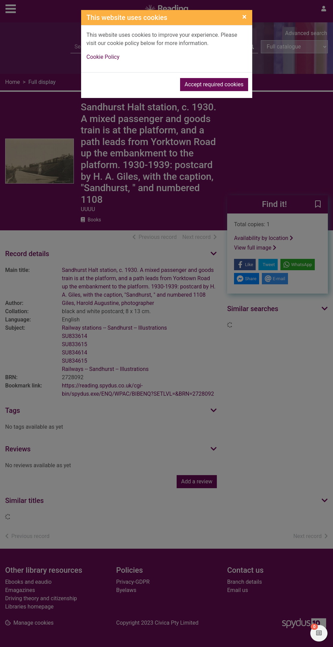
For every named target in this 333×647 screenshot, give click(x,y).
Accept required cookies (214, 84)
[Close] (244, 16)
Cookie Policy (103, 57)
